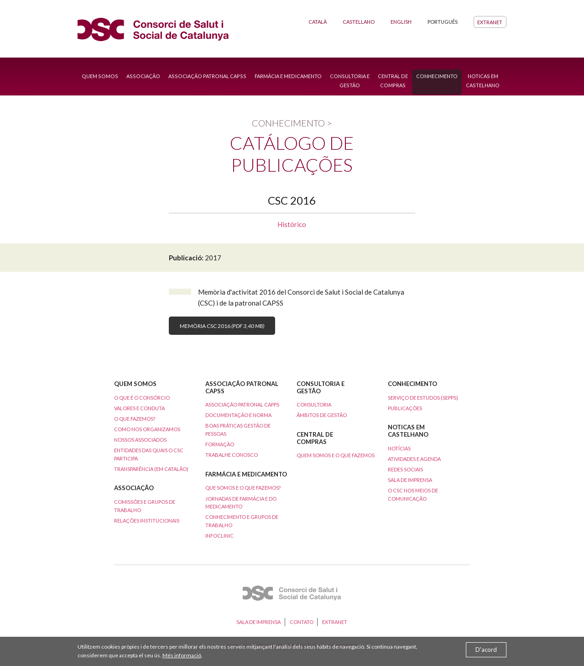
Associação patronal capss (207, 76)
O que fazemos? (134, 419)
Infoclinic (219, 536)
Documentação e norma (238, 415)
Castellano (359, 22)
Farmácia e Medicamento (288, 76)
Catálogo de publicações (292, 154)
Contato (301, 622)
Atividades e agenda (414, 459)
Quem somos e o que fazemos (336, 455)
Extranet (489, 22)
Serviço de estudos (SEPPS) (423, 398)
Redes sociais (405, 469)
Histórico (291, 224)
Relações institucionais (146, 520)
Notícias (399, 448)
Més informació (181, 655)
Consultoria (314, 404)
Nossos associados (140, 440)
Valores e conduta (139, 408)
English (401, 22)
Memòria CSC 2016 (222, 325)
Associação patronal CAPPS (242, 404)
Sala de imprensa (410, 480)
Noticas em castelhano (483, 80)
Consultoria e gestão (350, 80)
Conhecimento (437, 76)
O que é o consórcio (142, 398)
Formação (219, 444)
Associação (143, 76)
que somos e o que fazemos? (243, 488)
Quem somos (100, 76)
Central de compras (393, 80)
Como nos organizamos (147, 429)
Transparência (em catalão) (151, 469)
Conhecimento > (292, 122)
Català (317, 22)
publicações (405, 408)
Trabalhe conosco (231, 455)
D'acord (486, 649)
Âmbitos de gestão (322, 415)
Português (443, 22)
